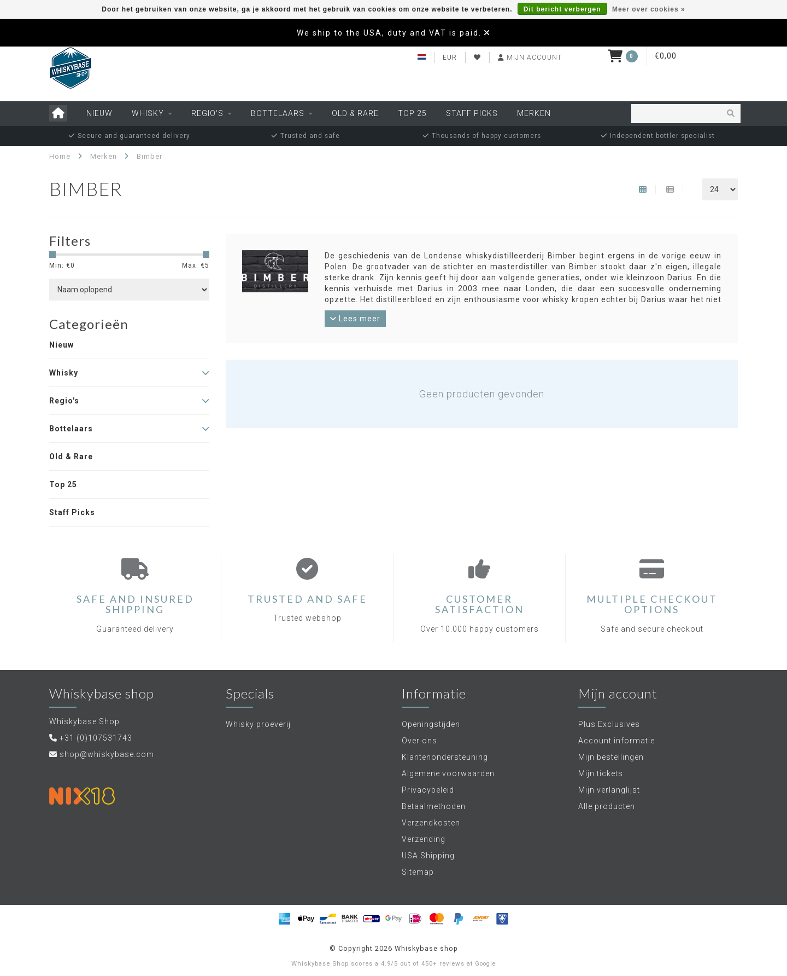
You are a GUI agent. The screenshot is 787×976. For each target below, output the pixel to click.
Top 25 (412, 113)
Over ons (419, 740)
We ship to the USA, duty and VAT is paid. (389, 32)
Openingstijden (431, 724)
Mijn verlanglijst (609, 790)
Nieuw (99, 113)
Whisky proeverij (258, 724)
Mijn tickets (600, 773)
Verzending (423, 839)
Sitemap (418, 872)
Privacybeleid (428, 790)
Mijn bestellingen (611, 757)
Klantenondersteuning (445, 757)
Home (60, 156)
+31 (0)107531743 (96, 738)
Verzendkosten (431, 822)
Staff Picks (472, 113)
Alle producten (606, 806)
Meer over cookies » (648, 9)
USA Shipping (428, 855)
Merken (534, 113)
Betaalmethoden (434, 806)
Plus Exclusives (609, 724)
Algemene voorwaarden (448, 773)
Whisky (148, 113)
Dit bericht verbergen (562, 9)
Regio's (207, 113)
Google (485, 964)
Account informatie (616, 740)
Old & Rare (355, 113)
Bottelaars (277, 113)
